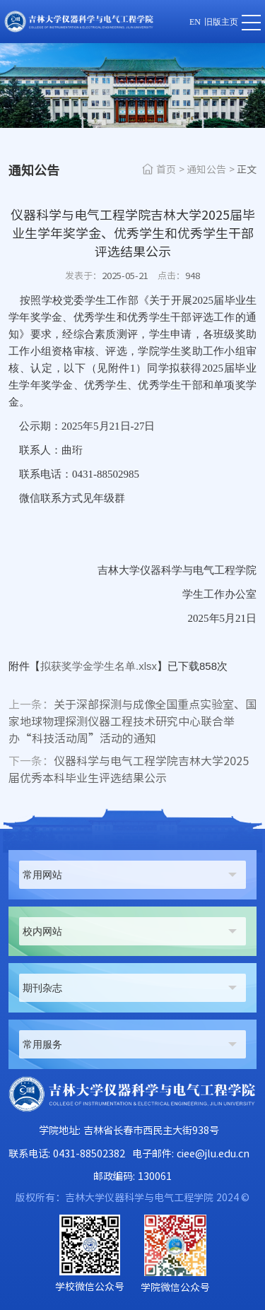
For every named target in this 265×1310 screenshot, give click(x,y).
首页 (166, 170)
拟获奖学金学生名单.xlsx (98, 666)
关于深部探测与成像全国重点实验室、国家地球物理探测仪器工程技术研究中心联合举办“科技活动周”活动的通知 (132, 721)
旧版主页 (221, 22)
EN (195, 22)
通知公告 (206, 170)
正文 (247, 170)
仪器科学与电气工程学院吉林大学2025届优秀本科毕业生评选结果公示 (128, 769)
